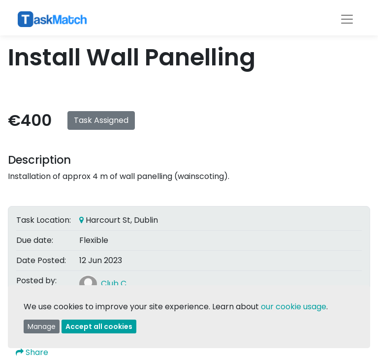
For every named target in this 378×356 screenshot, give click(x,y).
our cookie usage (293, 306)
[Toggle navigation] (347, 19)
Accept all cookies (98, 326)
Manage (42, 326)
